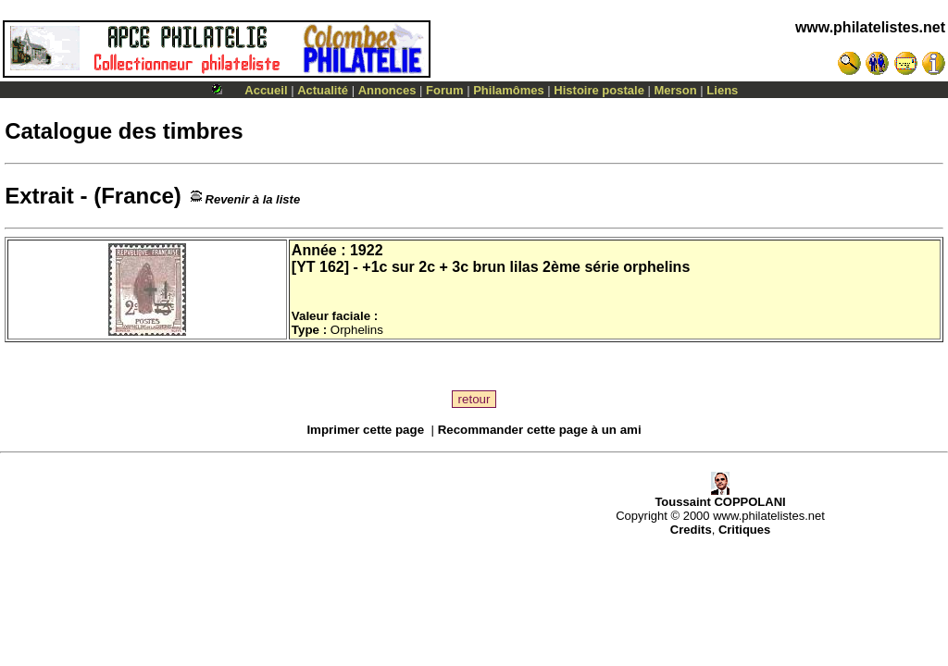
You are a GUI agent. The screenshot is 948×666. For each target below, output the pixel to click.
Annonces (387, 90)
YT (305, 267)
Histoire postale (599, 90)
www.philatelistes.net (870, 27)
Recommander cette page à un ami (540, 430)
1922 (366, 250)
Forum (444, 90)
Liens (722, 90)
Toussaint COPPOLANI (720, 496)
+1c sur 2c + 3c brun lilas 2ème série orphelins (526, 267)
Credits (691, 529)
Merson (676, 90)
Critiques (744, 529)
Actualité (322, 90)
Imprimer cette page (365, 430)
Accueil (265, 90)
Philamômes (508, 90)
